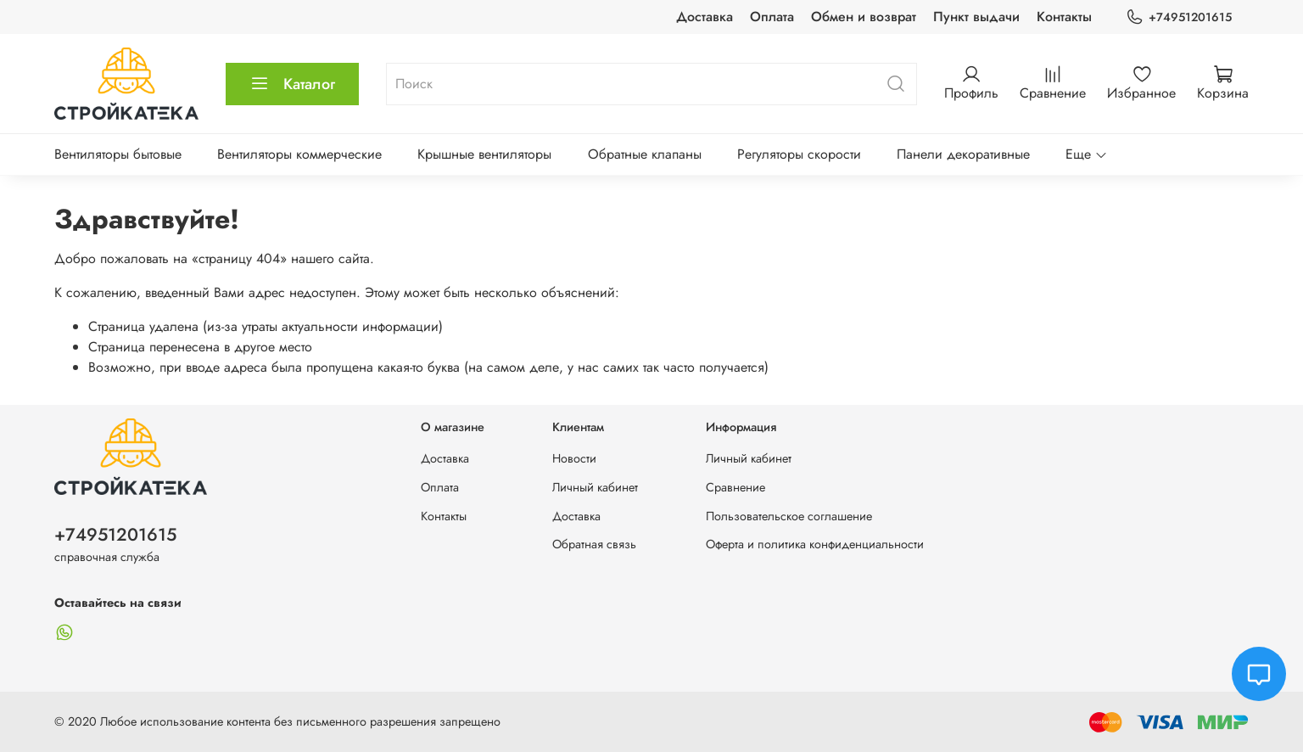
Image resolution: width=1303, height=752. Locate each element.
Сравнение (735, 487)
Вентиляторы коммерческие (299, 154)
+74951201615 (1179, 17)
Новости (574, 458)
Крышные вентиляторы (484, 154)
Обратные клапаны (645, 154)
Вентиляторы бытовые (118, 154)
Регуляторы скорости (799, 154)
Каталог (292, 84)
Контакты (1064, 16)
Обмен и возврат (863, 16)
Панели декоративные (963, 154)
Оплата (772, 16)
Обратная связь (594, 544)
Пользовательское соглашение (789, 516)
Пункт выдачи (976, 16)
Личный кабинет (595, 487)
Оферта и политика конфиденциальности (815, 544)
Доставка (704, 16)
